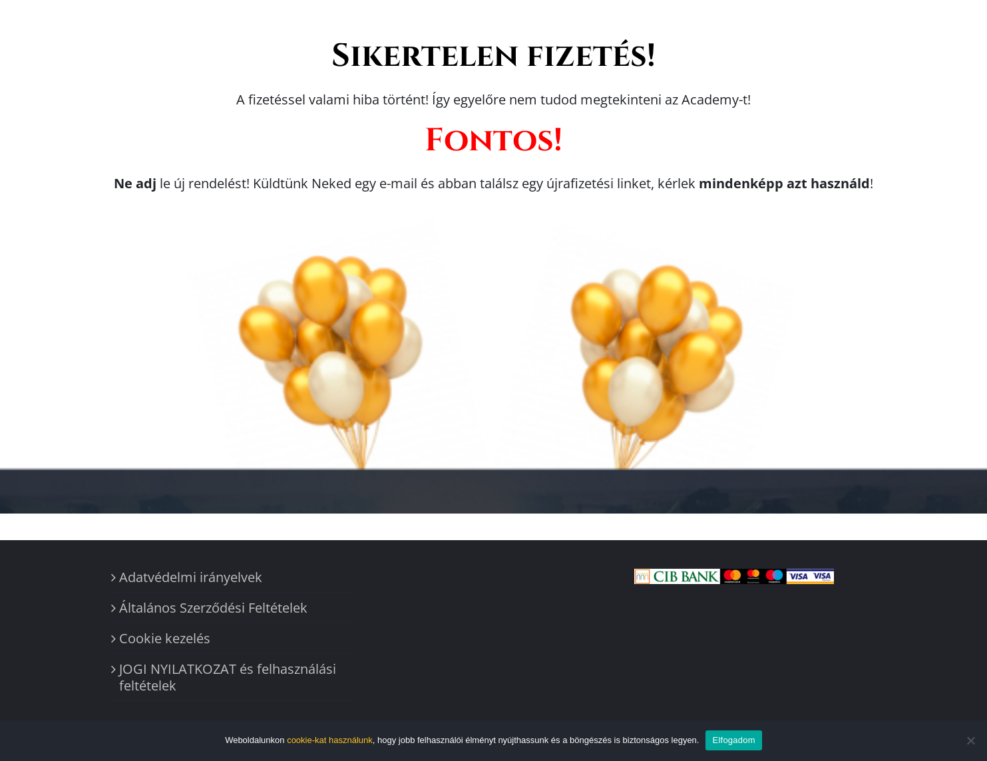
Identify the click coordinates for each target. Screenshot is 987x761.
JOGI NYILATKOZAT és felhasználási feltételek (227, 677)
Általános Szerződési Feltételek (213, 607)
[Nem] (970, 740)
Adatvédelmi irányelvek (190, 577)
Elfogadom (733, 740)
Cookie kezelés (164, 638)
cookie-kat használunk (330, 740)
